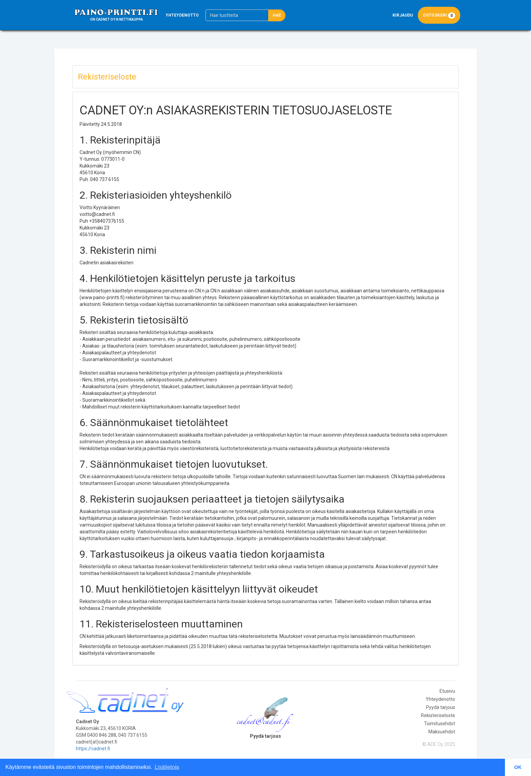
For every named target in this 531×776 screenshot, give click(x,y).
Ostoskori (439, 15)
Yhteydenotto (182, 15)
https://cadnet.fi (93, 748)
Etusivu (447, 691)
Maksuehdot (441, 731)
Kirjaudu (402, 15)
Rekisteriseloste (438, 715)
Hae (277, 15)
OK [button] (518, 767)
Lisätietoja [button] (167, 767)
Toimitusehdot (439, 723)
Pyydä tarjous (440, 707)
